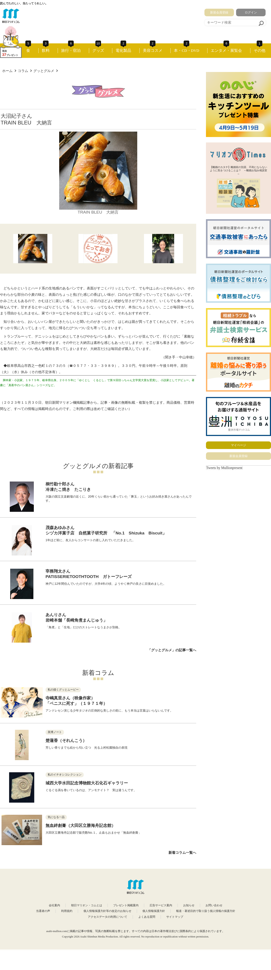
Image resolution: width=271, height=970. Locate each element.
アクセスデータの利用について (107, 916)
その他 (259, 50)
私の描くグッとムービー (63, 689)
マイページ (238, 445)
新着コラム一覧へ (182, 852)
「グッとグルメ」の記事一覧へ (172, 650)
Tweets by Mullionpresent (224, 468)
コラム (23, 71)
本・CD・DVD (186, 50)
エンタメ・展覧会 (226, 50)
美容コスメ (152, 50)
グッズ (98, 50)
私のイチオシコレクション (65, 774)
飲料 (46, 50)
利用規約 (66, 911)
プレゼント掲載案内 (126, 905)
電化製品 (123, 50)
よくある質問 (146, 916)
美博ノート (55, 732)
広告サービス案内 (161, 905)
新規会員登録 (219, 12)
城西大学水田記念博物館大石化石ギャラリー (87, 783)
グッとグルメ (43, 71)
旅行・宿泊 (71, 50)
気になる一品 (56, 817)
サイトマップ (174, 916)
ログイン (251, 12)
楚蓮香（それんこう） (66, 740)
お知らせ (188, 905)
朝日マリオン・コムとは (86, 905)
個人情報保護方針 (153, 911)
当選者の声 (43, 911)
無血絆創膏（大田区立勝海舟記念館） (81, 825)
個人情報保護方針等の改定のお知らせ (107, 911)
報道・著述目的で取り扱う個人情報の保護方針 (205, 911)
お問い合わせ (214, 905)
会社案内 (54, 905)
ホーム (7, 71)
